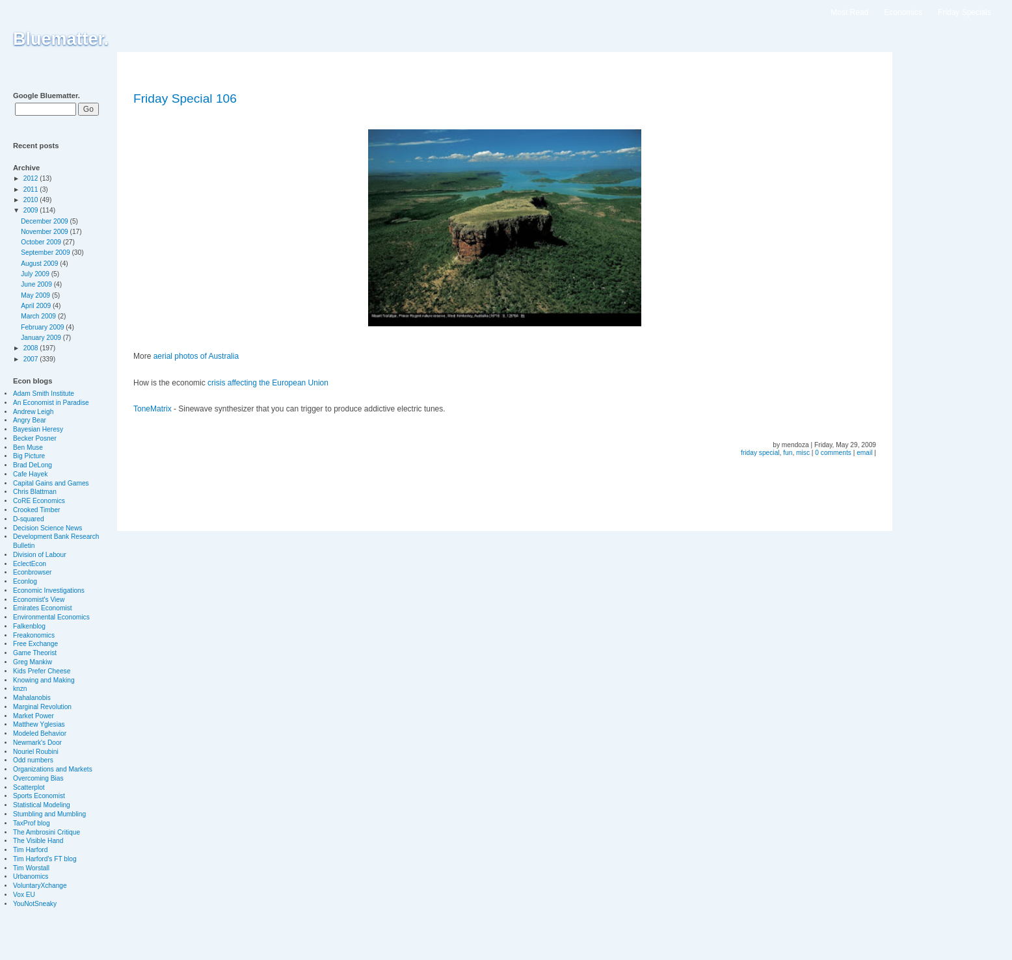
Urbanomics (30, 876)
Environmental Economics (51, 617)
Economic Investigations (49, 590)
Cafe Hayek (30, 474)
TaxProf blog (31, 823)
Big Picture (29, 456)
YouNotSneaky (35, 903)
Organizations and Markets (52, 769)
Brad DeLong (32, 465)
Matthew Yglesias (39, 724)
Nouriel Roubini (36, 751)
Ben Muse (28, 447)
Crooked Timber (36, 509)
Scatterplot (29, 787)
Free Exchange (35, 643)
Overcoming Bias (38, 778)
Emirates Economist (42, 608)
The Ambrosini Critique (46, 832)
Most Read (849, 12)
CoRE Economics (39, 500)
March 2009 (39, 316)
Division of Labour (39, 554)
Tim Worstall (31, 868)
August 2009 (40, 263)
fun (787, 452)
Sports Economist (39, 795)
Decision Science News (47, 528)
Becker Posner (35, 438)
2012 (31, 178)
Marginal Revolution (42, 706)
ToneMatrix (152, 408)
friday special (760, 452)
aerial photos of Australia (196, 356)
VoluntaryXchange (40, 885)
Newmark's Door (37, 742)
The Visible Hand (38, 840)
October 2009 (42, 242)
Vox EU (24, 894)
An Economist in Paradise (51, 402)
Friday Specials (964, 12)
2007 (31, 359)
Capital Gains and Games (51, 483)
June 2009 (37, 284)
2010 (31, 199)
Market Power (33, 716)
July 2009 (36, 274)
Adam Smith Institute (43, 393)
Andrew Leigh (33, 411)
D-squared (28, 519)
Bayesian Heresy (38, 429)
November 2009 (45, 231)
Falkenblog (29, 626)
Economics (903, 12)
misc (803, 452)
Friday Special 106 (185, 98)
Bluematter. (61, 39)
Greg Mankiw (32, 662)
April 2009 (37, 305)
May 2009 (36, 295)
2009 (31, 210)
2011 (31, 189)
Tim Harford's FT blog (45, 859)
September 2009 (46, 252)
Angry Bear (29, 420)
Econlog (25, 581)
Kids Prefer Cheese (41, 671)
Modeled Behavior (39, 733)
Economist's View (38, 599)
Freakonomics (34, 635)
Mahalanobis (32, 697)
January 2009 (42, 337)
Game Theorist (35, 652)
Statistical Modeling (41, 805)
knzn (20, 688)
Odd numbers (33, 760)
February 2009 (43, 327)
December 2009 (45, 221)
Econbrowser (32, 572)
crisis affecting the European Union (267, 382)
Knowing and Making (44, 680)
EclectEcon (29, 563)
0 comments (833, 452)
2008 (31, 348)
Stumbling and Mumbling (49, 814)
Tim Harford (30, 849)
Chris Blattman (35, 491)
